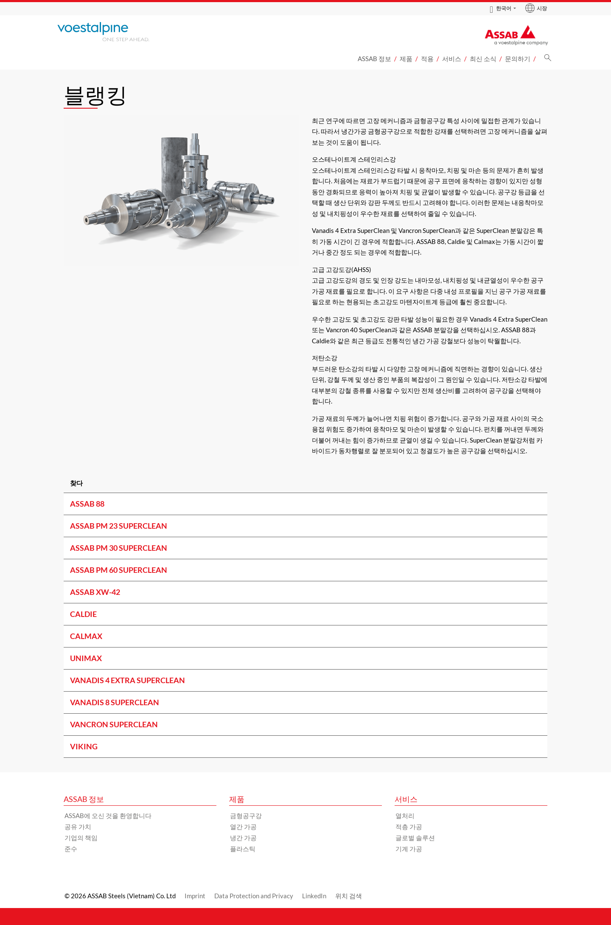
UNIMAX (86, 658)
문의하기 (517, 58)
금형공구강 (246, 815)
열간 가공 (243, 826)
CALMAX (86, 636)
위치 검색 (348, 896)
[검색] (548, 60)
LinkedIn (314, 896)
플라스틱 (242, 848)
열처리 (405, 815)
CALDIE (83, 614)
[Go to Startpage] (114, 31)
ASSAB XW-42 (95, 592)
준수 (70, 848)
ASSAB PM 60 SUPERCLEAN (118, 570)
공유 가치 (77, 826)
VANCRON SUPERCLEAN (114, 724)
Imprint (195, 896)
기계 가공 (408, 848)
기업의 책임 (81, 837)
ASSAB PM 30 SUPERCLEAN (118, 548)
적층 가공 (408, 826)
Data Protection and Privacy (253, 896)
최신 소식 (483, 58)
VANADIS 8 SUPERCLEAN (114, 702)
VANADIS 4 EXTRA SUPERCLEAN (127, 680)
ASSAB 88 (87, 503)
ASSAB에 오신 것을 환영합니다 (107, 815)
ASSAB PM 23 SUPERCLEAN (118, 526)
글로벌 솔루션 (415, 837)
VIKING (84, 746)
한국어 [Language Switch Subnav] (500, 8)
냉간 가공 (243, 837)
